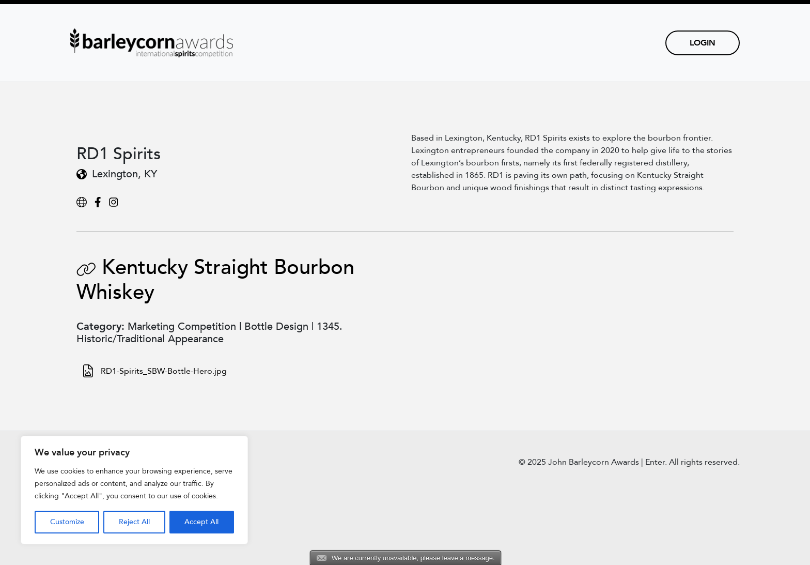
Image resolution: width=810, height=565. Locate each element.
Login (702, 43)
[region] (134, 490)
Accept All (201, 522)
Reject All (134, 522)
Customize (67, 522)
